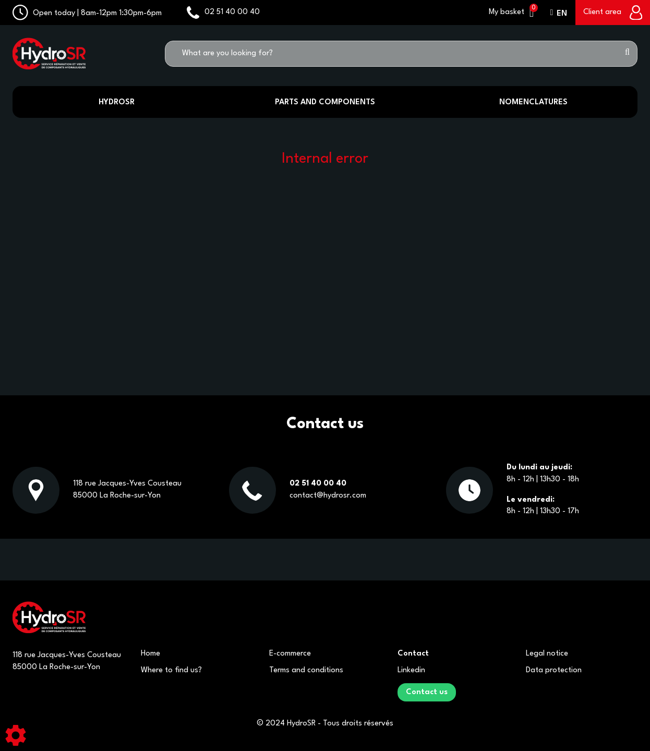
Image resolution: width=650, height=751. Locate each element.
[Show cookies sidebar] (15, 735)
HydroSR (117, 102)
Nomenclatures (533, 102)
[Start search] (627, 54)
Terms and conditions (306, 670)
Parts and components (325, 102)
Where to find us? (171, 670)
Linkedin (411, 670)
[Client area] (612, 12)
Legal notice (547, 654)
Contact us (427, 692)
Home (150, 654)
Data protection (554, 670)
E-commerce (290, 654)
